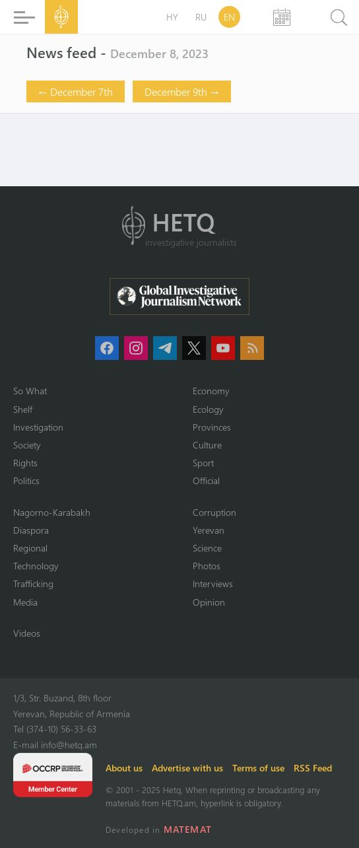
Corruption (214, 512)
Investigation (38, 427)
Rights (25, 462)
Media (25, 602)
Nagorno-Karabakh (51, 512)
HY (172, 17)
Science (207, 548)
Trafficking (33, 583)
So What (30, 390)
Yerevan (208, 530)
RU (201, 17)
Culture (207, 445)
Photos (206, 565)
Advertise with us (187, 767)
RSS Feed (313, 767)
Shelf (22, 409)
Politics (26, 480)
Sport (203, 462)
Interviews (213, 583)
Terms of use (258, 767)
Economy (211, 390)
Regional (30, 548)
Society (27, 445)
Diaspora (31, 530)
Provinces (212, 427)
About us (124, 767)
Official (206, 480)
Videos (26, 633)
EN (229, 17)
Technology (36, 565)
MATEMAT (188, 829)
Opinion (209, 602)
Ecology (208, 409)
